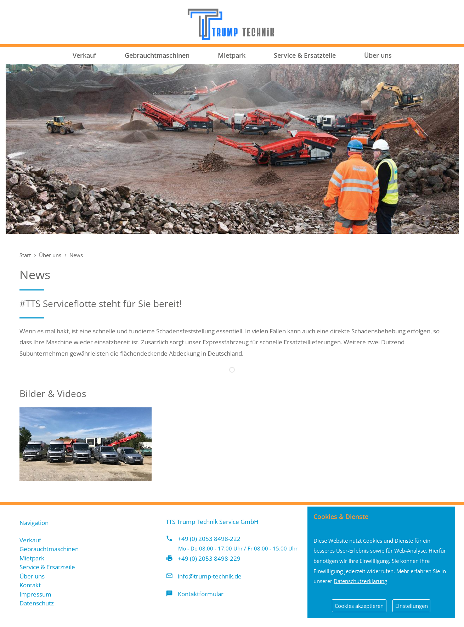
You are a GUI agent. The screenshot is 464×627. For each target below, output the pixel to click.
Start (25, 255)
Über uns (378, 55)
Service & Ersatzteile (305, 55)
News (76, 255)
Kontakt (30, 585)
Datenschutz (36, 603)
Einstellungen (411, 605)
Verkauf (84, 55)
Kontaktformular (200, 594)
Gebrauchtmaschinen (157, 55)
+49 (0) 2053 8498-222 (209, 539)
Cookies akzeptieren (359, 605)
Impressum (35, 594)
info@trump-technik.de (210, 576)
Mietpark (231, 55)
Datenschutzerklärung (360, 580)
